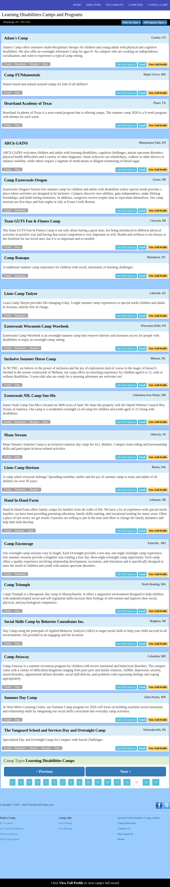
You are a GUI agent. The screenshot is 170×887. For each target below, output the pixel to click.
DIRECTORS (93, 4)
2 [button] (21, 827)
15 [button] (136, 827)
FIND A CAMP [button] (157, 4)
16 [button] (146, 827)
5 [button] (46, 827)
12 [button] (107, 827)
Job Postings (65, 868)
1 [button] (12, 827)
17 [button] (156, 827)
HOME (77, 4)
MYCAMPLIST (115, 4)
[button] (142, 64)
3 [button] (29, 827)
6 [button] (54, 827)
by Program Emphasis (12, 873)
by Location (6, 868)
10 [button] (88, 827)
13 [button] (117, 827)
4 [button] (37, 827)
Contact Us (124, 873)
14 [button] (127, 827)
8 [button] (71, 827)
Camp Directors (127, 868)
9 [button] (79, 827)
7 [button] (62, 827)
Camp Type (13, 805)
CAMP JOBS (136, 4)
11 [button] (98, 827)
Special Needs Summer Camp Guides (139, 862)
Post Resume (66, 873)
